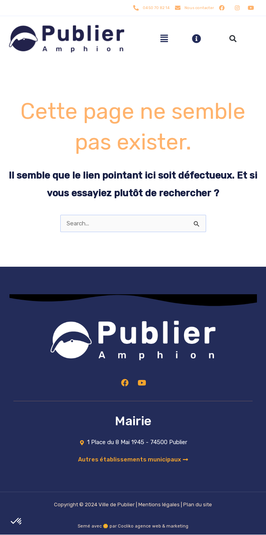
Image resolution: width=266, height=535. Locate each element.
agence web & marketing (161, 526)
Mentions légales (159, 505)
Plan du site (197, 505)
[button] (232, 38)
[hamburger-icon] (164, 38)
